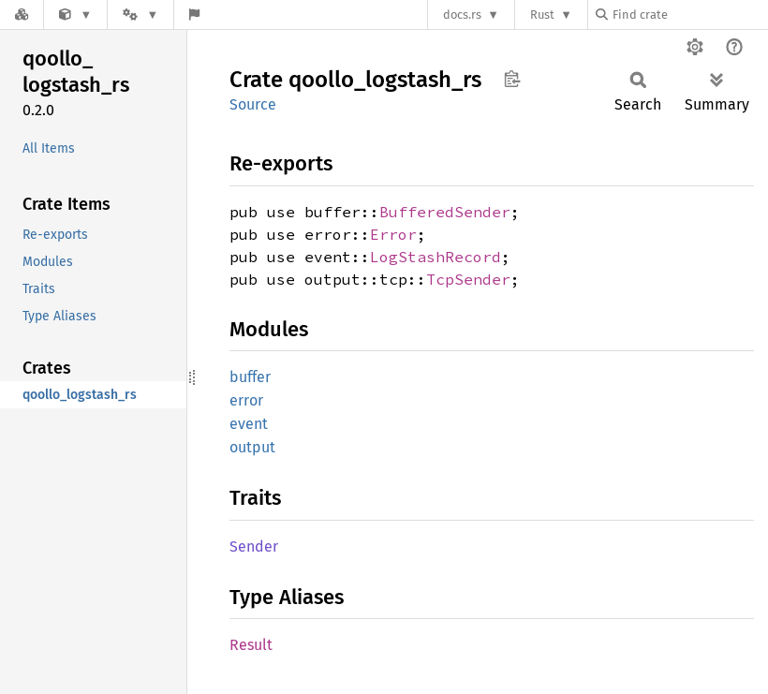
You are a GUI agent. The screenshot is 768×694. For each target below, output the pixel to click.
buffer (250, 377)
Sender (253, 546)
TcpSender (468, 279)
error (246, 400)
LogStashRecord (435, 256)
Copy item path (511, 79)
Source (252, 104)
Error (393, 234)
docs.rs (462, 14)
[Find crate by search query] (689, 14)
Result (251, 645)
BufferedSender (444, 211)
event (248, 424)
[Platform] (140, 14)
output (252, 447)
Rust (542, 14)
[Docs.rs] (21, 14)
